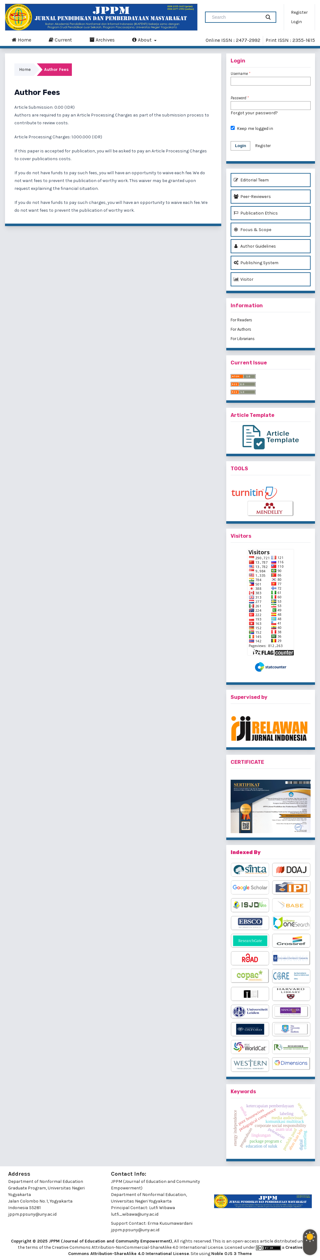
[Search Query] (236, 17)
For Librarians (243, 338)
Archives (102, 39)
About (142, 39)
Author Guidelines (255, 246)
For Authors (241, 329)
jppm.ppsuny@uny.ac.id (135, 1230)
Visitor (243, 279)
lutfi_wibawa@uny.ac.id (134, 1214)
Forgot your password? (254, 113)
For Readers (241, 320)
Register (299, 12)
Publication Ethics (256, 213)
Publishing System (256, 263)
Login (296, 21)
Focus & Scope (252, 230)
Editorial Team (251, 180)
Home (21, 39)
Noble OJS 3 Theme (231, 1253)
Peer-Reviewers (252, 196)
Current (60, 39)
